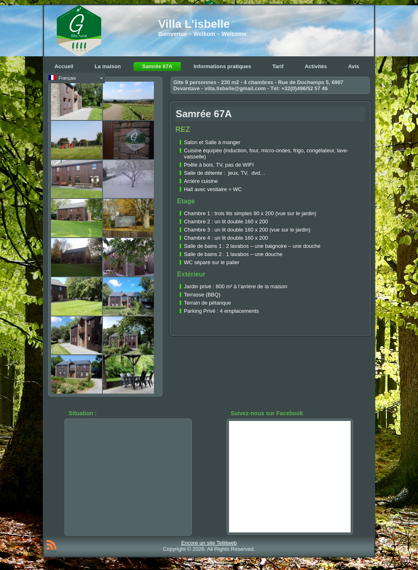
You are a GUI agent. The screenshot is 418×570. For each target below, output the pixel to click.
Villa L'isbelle (194, 24)
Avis (353, 66)
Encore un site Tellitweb (209, 543)
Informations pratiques (222, 66)
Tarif (277, 66)
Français (62, 77)
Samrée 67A (157, 66)
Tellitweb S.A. (220, 563)
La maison (108, 66)
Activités (316, 66)
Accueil (63, 66)
